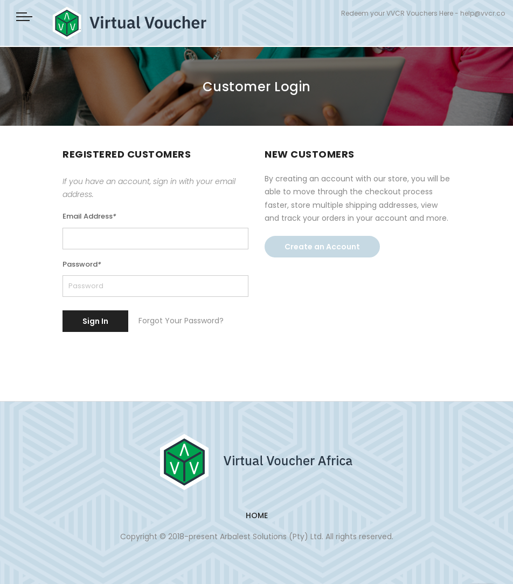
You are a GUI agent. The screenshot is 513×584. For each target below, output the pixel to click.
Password (82, 264)
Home (257, 515)
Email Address (89, 216)
